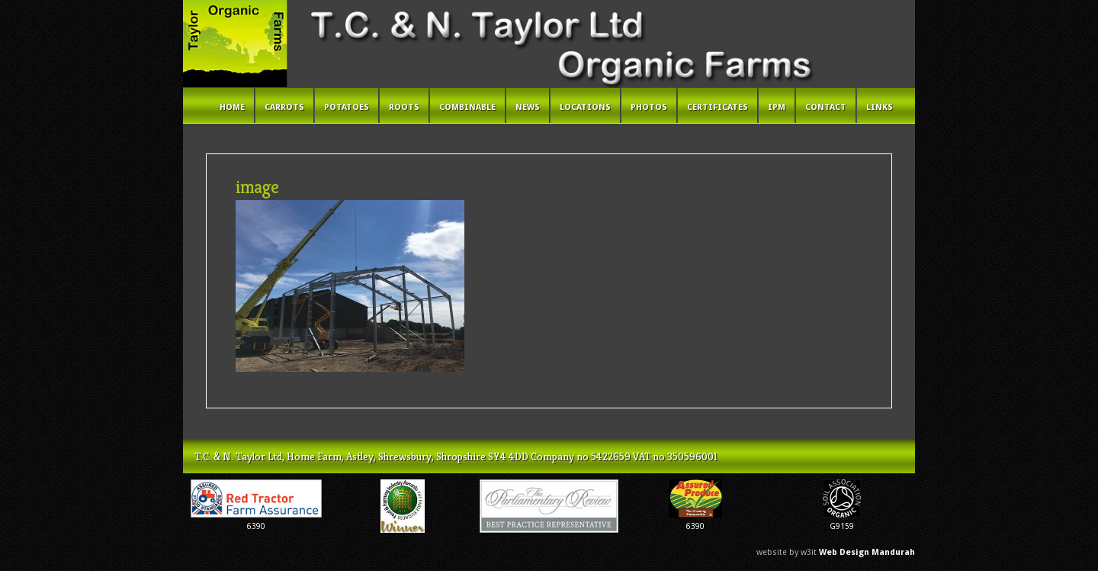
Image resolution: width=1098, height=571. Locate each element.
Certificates (717, 107)
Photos (649, 107)
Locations (585, 107)
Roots (404, 107)
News (527, 107)
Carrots (284, 107)
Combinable (467, 107)
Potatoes (346, 107)
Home (232, 107)
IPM (776, 107)
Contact (825, 107)
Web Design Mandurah (867, 552)
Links (879, 107)
